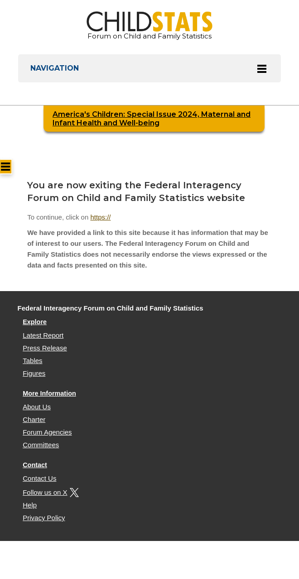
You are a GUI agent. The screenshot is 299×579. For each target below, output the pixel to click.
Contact (35, 465)
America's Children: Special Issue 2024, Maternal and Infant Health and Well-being (152, 118)
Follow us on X (49, 492)
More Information (49, 393)
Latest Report (43, 335)
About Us (37, 407)
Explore (35, 321)
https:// (100, 217)
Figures (34, 373)
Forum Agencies (47, 432)
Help (30, 505)
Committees (41, 445)
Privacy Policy (44, 518)
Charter (34, 419)
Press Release (45, 348)
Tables (32, 360)
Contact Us (39, 478)
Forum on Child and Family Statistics (149, 25)
